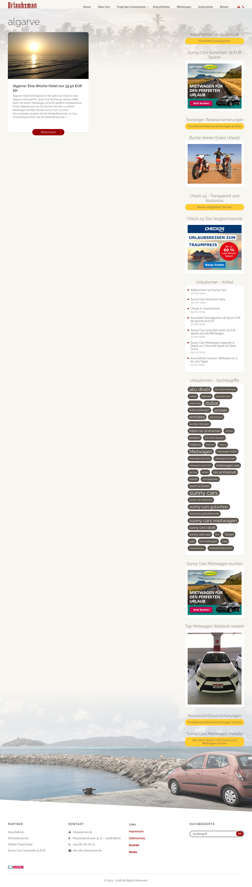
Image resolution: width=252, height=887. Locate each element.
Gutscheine (205, 6)
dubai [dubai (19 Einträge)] (212, 403)
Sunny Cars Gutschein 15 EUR (26, 850)
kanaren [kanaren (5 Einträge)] (194, 437)
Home (87, 6)
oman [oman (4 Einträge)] (205, 472)
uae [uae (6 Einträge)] (192, 541)
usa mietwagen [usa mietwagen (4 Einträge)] (208, 541)
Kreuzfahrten (161, 6)
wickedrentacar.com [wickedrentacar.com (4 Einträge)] (220, 548)
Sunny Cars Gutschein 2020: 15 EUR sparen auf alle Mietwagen (213, 332)
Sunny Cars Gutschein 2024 (208, 299)
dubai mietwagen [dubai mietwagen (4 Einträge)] (199, 410)
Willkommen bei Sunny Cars (209, 290)
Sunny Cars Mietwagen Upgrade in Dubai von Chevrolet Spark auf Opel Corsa (213, 346)
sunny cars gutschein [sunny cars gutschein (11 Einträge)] (208, 506)
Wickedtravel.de (18, 838)
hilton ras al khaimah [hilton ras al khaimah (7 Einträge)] (204, 431)
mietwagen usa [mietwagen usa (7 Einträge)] (227, 465)
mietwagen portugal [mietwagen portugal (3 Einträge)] (225, 458)
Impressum (136, 831)
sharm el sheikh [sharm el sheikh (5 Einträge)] (199, 486)
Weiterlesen (48, 132)
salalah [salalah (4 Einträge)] (193, 479)
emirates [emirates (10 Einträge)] (197, 417)
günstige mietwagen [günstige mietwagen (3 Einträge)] (199, 424)
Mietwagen (184, 6)
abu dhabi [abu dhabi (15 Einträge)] (199, 389)
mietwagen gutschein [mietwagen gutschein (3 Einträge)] (199, 458)
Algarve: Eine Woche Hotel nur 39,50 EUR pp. (47, 88)
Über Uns (104, 6)
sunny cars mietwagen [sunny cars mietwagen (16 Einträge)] (213, 520)
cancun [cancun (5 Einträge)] (206, 396)
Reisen (224, 6)
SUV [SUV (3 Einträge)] (217, 534)
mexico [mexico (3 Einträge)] (222, 445)
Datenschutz (137, 838)
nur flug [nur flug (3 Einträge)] (193, 472)
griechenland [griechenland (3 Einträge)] (216, 417)
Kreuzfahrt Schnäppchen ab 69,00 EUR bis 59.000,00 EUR (215, 319)
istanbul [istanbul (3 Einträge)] (229, 431)
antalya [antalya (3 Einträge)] (192, 396)
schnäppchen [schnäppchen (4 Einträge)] (210, 479)
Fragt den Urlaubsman (131, 6)
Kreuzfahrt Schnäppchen (214, 41)
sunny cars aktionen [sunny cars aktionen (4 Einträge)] (200, 499)
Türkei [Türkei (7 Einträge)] (228, 534)
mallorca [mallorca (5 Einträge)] (195, 444)
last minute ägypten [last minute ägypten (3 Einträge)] (214, 438)
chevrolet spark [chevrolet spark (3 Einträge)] (223, 396)
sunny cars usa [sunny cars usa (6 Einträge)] (199, 534)
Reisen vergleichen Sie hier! (214, 207)
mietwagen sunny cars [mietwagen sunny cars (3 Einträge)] (200, 465)
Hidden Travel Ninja (20, 844)
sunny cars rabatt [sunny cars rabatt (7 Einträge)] (202, 528)
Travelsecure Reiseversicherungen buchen (215, 126)
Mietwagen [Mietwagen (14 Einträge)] (200, 451)
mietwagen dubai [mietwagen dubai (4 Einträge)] (227, 451)
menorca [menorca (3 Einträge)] (210, 445)
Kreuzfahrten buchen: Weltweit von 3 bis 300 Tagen (214, 360)
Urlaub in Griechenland (205, 308)
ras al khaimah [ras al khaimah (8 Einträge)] (224, 472)
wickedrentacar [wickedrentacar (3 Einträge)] (196, 548)
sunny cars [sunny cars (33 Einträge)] (203, 493)
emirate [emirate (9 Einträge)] (220, 410)
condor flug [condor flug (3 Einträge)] (195, 403)
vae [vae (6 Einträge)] (224, 541)
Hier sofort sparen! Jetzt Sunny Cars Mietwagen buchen (214, 742)
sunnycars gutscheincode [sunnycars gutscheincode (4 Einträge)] (204, 513)
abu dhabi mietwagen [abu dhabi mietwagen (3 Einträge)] (225, 389)
